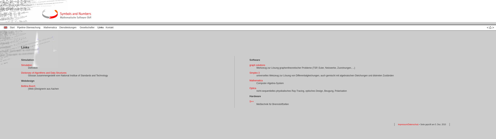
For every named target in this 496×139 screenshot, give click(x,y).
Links (101, 27)
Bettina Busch (28, 86)
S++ (251, 101)
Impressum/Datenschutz (408, 124)
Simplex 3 (254, 73)
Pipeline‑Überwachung (28, 27)
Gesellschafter (87, 27)
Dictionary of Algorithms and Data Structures (43, 73)
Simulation (26, 65)
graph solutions (257, 65)
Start (12, 27)
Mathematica (50, 27)
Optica (252, 88)
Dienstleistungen (67, 27)
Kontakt (110, 27)
